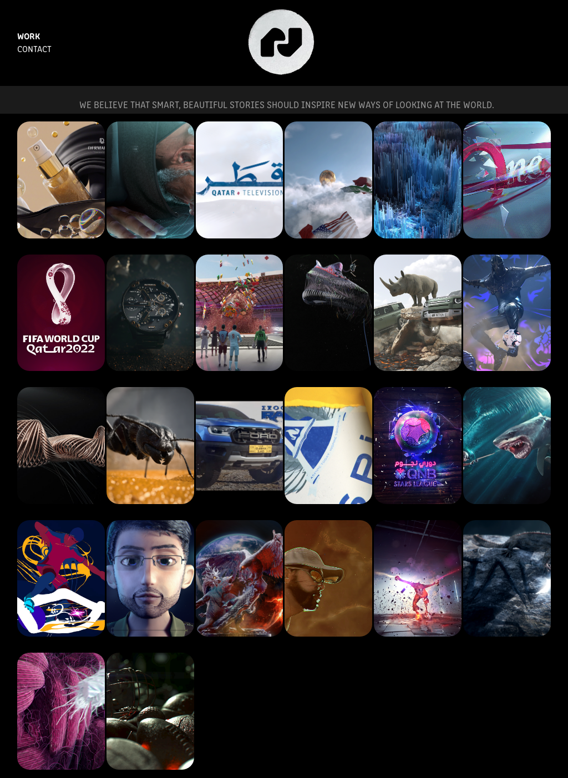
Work (28, 35)
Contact (34, 48)
